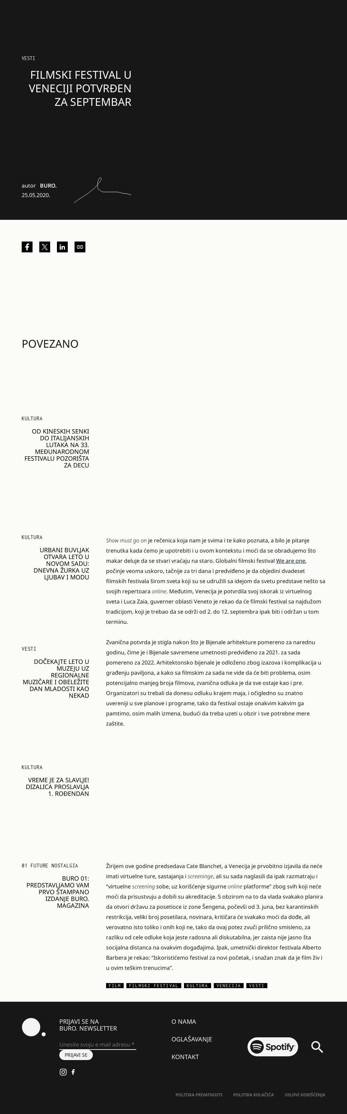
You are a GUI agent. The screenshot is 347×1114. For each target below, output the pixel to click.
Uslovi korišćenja (305, 1095)
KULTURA (32, 418)
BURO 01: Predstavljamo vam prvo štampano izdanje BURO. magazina (57, 891)
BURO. (48, 185)
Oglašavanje (191, 1039)
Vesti (28, 58)
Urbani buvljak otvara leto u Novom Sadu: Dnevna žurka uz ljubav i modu (61, 563)
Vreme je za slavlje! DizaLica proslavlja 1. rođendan (57, 787)
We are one (290, 560)
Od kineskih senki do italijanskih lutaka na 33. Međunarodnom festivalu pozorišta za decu (56, 448)
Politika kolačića (253, 1095)
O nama (183, 1021)
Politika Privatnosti (199, 1095)
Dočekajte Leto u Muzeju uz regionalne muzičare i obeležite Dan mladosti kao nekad (56, 678)
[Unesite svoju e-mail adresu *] (97, 1045)
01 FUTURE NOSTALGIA (50, 865)
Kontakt (185, 1057)
